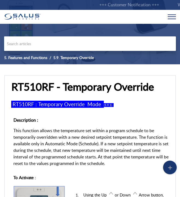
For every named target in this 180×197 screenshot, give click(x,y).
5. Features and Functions (25, 57)
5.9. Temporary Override (73, 57)
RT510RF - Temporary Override (82, 87)
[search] (90, 43)
